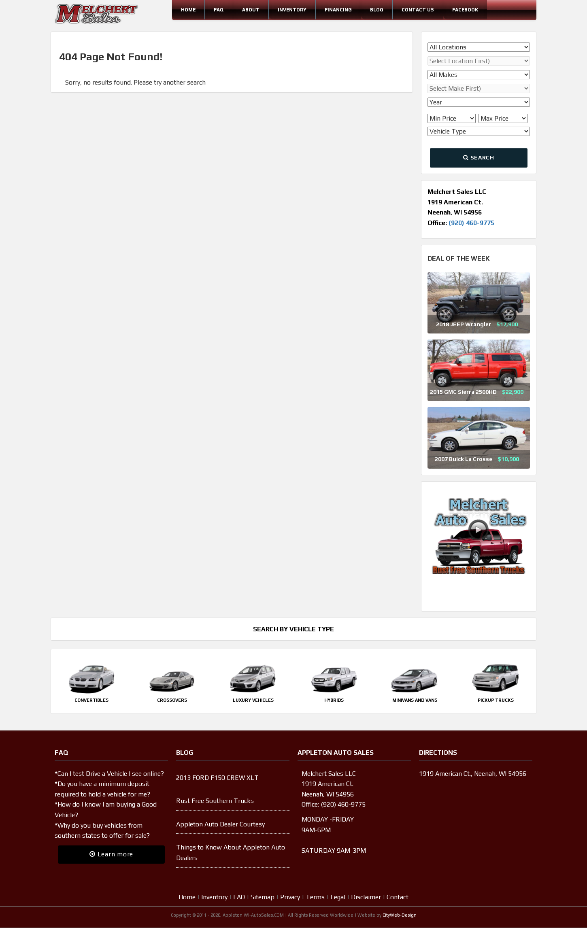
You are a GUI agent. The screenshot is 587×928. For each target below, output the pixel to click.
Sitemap (262, 897)
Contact (397, 897)
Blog (376, 10)
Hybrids (334, 700)
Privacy (290, 897)
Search (478, 157)
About (250, 10)
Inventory (292, 10)
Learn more (111, 854)
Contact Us (418, 10)
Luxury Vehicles (253, 700)
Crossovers (172, 700)
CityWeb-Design (400, 915)
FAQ (219, 10)
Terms (315, 897)
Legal (337, 897)
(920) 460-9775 (471, 223)
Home (188, 10)
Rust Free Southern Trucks (215, 801)
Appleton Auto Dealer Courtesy (220, 824)
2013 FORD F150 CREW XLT (217, 777)
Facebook (465, 10)
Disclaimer (366, 897)
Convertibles (91, 700)
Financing (338, 10)
